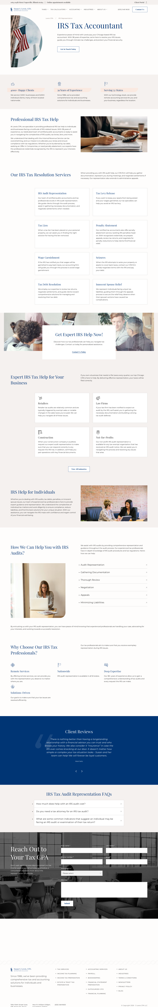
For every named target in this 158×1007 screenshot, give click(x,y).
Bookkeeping (96, 978)
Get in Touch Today (68, 49)
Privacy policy (127, 986)
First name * (65, 847)
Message (64, 882)
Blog (122, 991)
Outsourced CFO (97, 989)
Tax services (65, 969)
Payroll (93, 974)
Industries (125, 974)
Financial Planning (99, 994)
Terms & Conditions (129, 978)
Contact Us (140, 9)
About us (124, 969)
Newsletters (126, 982)
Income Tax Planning (69, 974)
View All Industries (79, 469)
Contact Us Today (79, 354)
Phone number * (67, 859)
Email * (108, 859)
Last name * (110, 847)
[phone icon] (124, 9)
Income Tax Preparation (70, 978)
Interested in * (66, 870)
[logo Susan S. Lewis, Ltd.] (21, 9)
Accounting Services (99, 969)
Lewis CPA (49, 18)
